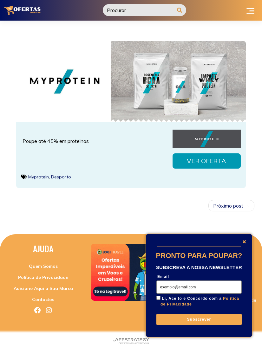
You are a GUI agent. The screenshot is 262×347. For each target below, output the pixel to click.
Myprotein (38, 175)
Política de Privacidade (43, 275)
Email (163, 276)
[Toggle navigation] (250, 10)
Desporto (61, 175)
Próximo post (228, 204)
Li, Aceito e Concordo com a (199, 301)
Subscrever (199, 319)
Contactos (43, 297)
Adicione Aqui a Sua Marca (43, 286)
